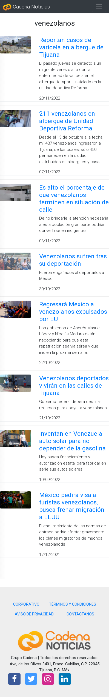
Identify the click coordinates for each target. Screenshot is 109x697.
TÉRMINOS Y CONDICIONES (72, 604)
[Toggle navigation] (99, 7)
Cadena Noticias (26, 7)
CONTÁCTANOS (80, 614)
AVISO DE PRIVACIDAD (34, 614)
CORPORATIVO (26, 604)
